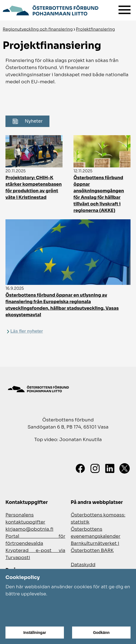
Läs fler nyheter (26, 331)
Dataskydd (83, 565)
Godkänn (101, 632)
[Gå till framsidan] (50, 9)
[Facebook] (80, 468)
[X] (125, 468)
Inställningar (34, 632)
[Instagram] (95, 468)
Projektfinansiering (95, 29)
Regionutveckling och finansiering (38, 29)
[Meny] (125, 8)
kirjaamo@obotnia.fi (29, 529)
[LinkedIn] (110, 468)
